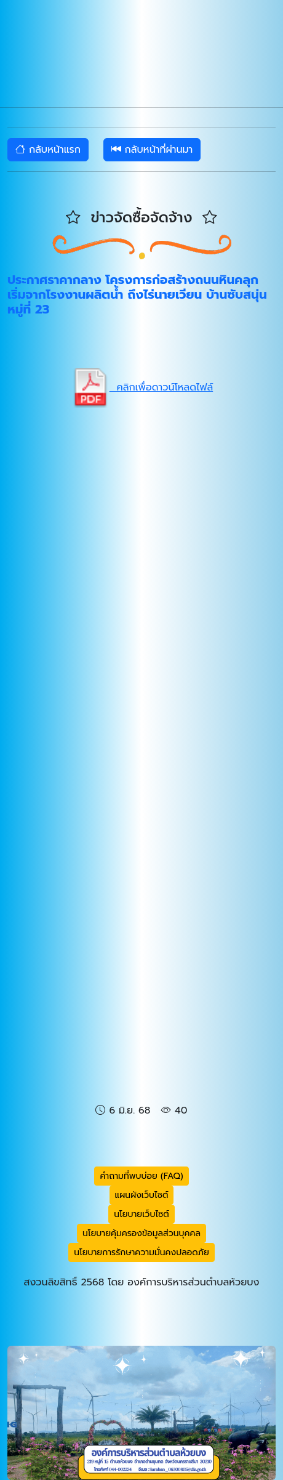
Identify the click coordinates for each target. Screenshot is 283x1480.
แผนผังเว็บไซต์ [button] (142, 1195)
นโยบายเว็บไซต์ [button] (141, 1214)
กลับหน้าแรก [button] (48, 149)
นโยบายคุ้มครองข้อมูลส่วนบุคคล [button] (141, 1233)
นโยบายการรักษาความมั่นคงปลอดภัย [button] (141, 1252)
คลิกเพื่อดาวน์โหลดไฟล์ (141, 387)
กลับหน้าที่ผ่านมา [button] (152, 149)
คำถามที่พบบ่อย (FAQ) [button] (141, 1176)
